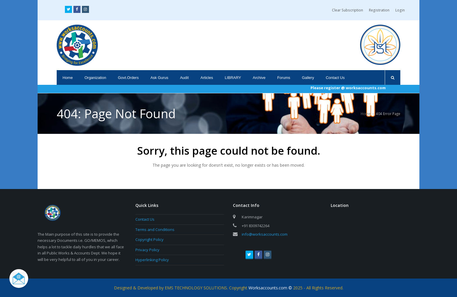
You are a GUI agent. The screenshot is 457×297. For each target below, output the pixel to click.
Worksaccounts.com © (270, 288)
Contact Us (144, 219)
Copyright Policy (149, 239)
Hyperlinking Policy (152, 259)
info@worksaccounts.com (265, 234)
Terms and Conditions (154, 229)
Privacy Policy (147, 249)
